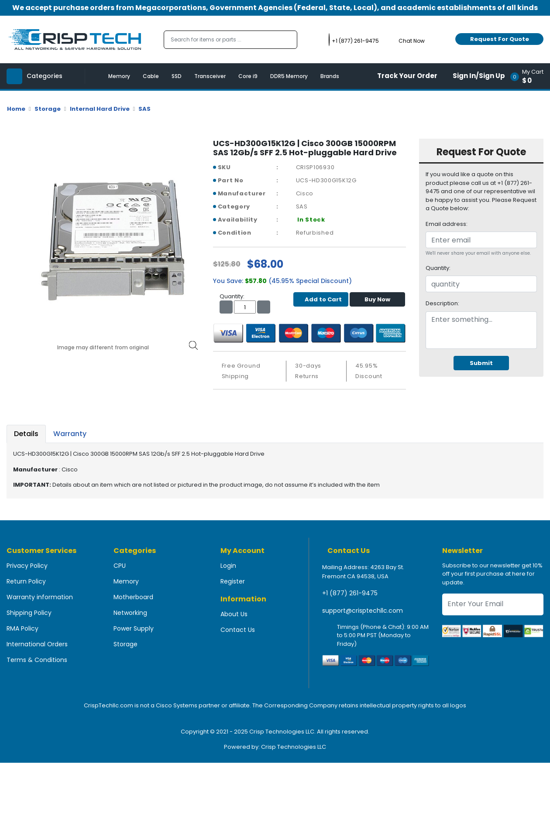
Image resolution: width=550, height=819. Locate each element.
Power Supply (133, 628)
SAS (144, 109)
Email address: (447, 224)
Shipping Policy (29, 612)
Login (228, 565)
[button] (529, 76)
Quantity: (438, 268)
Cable (151, 76)
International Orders (37, 644)
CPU (119, 565)
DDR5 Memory (289, 76)
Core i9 (248, 76)
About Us (234, 614)
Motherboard (133, 597)
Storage (47, 109)
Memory (119, 76)
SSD (177, 76)
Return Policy (26, 581)
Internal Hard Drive (100, 109)
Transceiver (210, 76)
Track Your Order (407, 75)
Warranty (69, 434)
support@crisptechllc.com (362, 610)
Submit (481, 363)
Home (16, 109)
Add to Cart (321, 299)
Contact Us (237, 629)
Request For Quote (499, 39)
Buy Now (377, 299)
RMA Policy (22, 628)
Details (26, 434)
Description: (442, 303)
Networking (130, 612)
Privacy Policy (27, 565)
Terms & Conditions (37, 659)
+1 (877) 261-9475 (350, 593)
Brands (329, 76)
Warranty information (40, 597)
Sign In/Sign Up (479, 75)
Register (232, 581)
